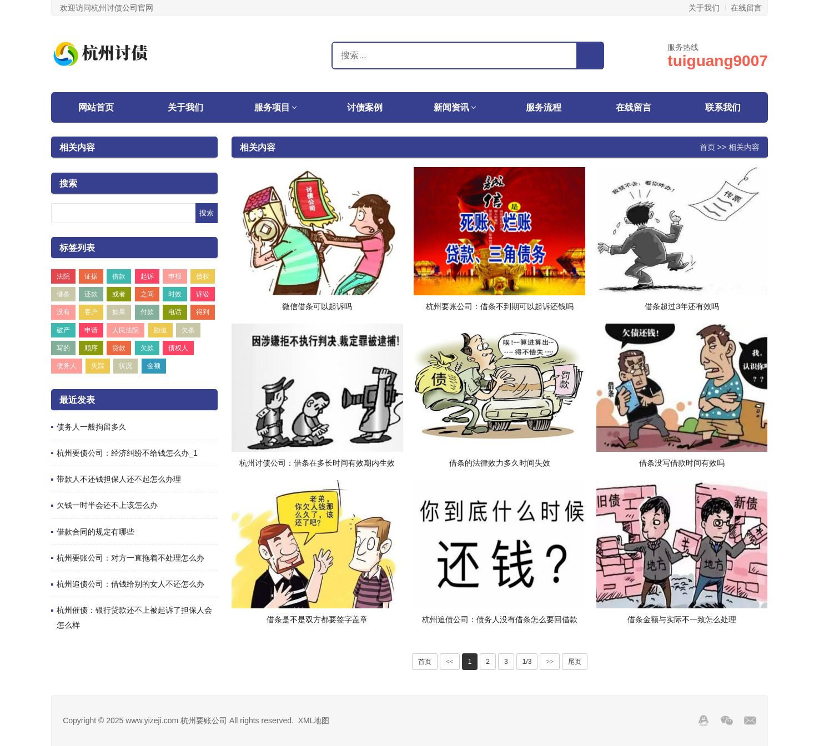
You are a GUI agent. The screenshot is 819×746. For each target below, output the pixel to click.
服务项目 (272, 107)
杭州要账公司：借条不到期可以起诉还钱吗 (500, 306)
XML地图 (314, 720)
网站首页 (96, 107)
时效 (175, 294)
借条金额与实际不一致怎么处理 (681, 619)
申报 (175, 276)
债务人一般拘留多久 (92, 426)
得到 (202, 312)
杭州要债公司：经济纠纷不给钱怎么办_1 (127, 452)
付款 (147, 312)
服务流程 (543, 107)
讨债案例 (365, 107)
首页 (707, 146)
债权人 (178, 348)
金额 (153, 366)
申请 (91, 330)
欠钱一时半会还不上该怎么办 (107, 505)
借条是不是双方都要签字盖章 (317, 619)
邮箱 (750, 720)
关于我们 (704, 7)
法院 (63, 276)
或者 (118, 294)
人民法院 (125, 330)
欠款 (147, 348)
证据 (91, 276)
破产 (63, 330)
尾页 (574, 662)
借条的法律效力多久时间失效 (499, 462)
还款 (91, 294)
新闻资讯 (451, 107)
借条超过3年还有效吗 (682, 306)
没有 (63, 312)
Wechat (727, 720)
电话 (175, 312)
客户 (91, 312)
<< (450, 662)
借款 (118, 276)
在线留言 (746, 7)
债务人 (67, 366)
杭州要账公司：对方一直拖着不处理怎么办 (130, 557)
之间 (147, 294)
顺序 (91, 348)
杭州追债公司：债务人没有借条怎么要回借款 (499, 619)
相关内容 (77, 147)
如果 (118, 312)
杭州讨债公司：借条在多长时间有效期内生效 (317, 462)
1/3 (527, 662)
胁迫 (160, 330)
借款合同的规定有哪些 (95, 531)
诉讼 (202, 294)
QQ (703, 720)
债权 (202, 276)
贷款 (118, 348)
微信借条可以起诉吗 (317, 306)
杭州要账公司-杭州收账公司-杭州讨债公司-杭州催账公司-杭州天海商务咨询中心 (120, 53)
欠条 (188, 330)
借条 (63, 294)
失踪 (97, 366)
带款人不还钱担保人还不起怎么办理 (119, 479)
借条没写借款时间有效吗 (682, 462)
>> (550, 662)
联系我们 (723, 107)
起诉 (147, 276)
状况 (125, 366)
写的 (63, 348)
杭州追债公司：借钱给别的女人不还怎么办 (130, 583)
